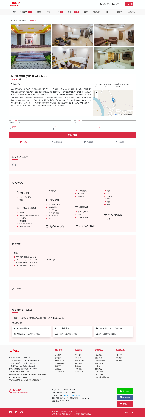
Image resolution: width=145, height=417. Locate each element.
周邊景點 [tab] (89, 142)
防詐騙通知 (79, 372)
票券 (86, 12)
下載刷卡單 (99, 372)
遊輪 (48, 12)
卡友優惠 (78, 369)
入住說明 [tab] (120, 142)
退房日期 (79, 120)
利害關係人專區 (60, 360)
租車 (108, 12)
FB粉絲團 (125, 397)
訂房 (59, 12)
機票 (39, 12)
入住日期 (14, 120)
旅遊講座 (97, 12)
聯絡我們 (58, 366)
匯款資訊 (98, 369)
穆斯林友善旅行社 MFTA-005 (19, 371)
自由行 (73, 12)
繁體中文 (128, 412)
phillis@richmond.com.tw (71, 395)
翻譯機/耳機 (79, 360)
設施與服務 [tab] (56, 142)
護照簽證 (78, 355)
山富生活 (132, 12)
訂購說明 (98, 358)
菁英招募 (58, 358)
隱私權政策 (99, 363)
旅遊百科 (78, 363)
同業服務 (119, 355)
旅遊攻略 (78, 366)
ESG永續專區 (59, 372)
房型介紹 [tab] (25, 142)
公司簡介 (58, 355)
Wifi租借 (78, 358)
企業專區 (119, 12)
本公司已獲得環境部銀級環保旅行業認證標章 (25, 380)
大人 (55, 127)
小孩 (99, 127)
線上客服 (125, 391)
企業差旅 (119, 358)
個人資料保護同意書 (102, 377)
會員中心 (119, 360)
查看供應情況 (72, 135)
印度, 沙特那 (22, 20)
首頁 (10, 20)
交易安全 (98, 366)
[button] (113, 100)
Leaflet (117, 114)
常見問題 (98, 355)
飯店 (15, 20)
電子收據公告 (100, 360)
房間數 (13, 127)
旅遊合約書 (99, 374)
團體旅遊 (26, 12)
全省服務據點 (60, 363)
